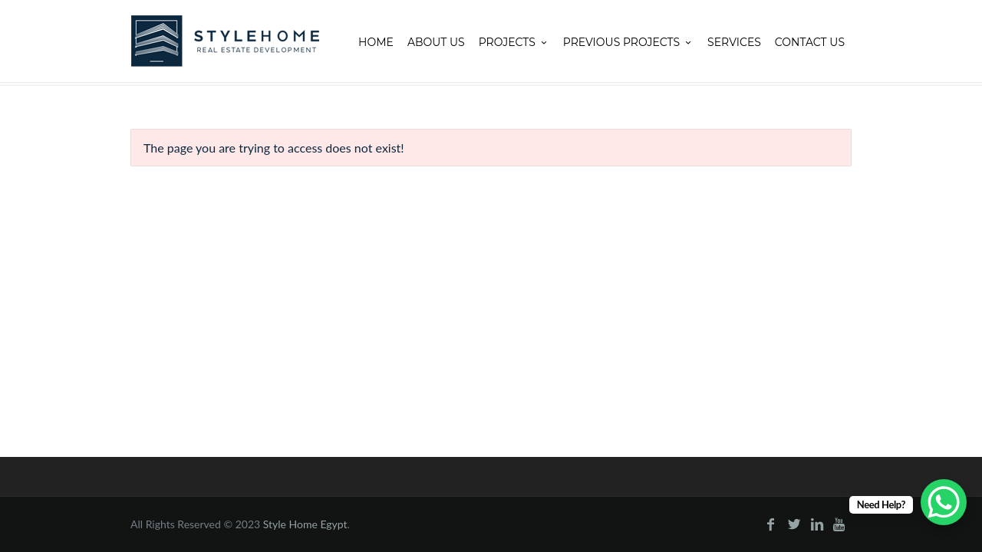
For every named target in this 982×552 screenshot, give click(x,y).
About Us (436, 42)
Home (376, 42)
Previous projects (628, 42)
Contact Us (810, 42)
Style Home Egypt (305, 524)
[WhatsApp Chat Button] (944, 502)
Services (734, 42)
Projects (514, 42)
